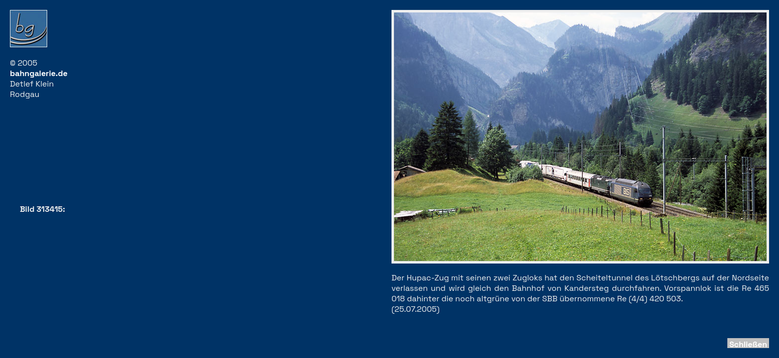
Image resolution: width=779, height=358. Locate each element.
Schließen (748, 344)
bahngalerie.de (39, 73)
